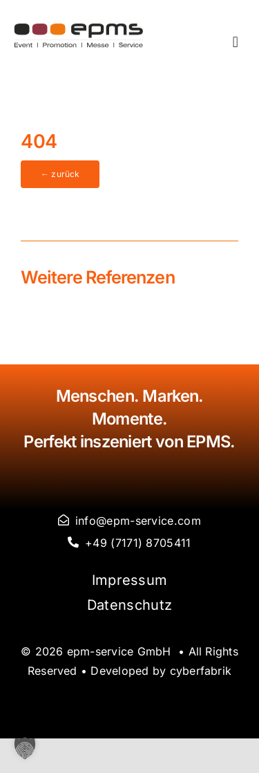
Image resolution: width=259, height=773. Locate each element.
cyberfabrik (201, 671)
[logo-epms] (79, 28)
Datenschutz (129, 605)
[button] (25, 748)
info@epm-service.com (138, 521)
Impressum (130, 580)
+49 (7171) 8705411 (138, 543)
